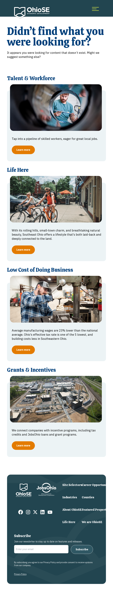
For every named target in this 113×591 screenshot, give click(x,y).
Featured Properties (96, 510)
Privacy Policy (20, 574)
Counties (88, 497)
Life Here (68, 522)
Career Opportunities (97, 485)
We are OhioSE (92, 522)
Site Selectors (72, 485)
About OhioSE (72, 510)
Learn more (23, 149)
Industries (69, 497)
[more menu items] (95, 9)
